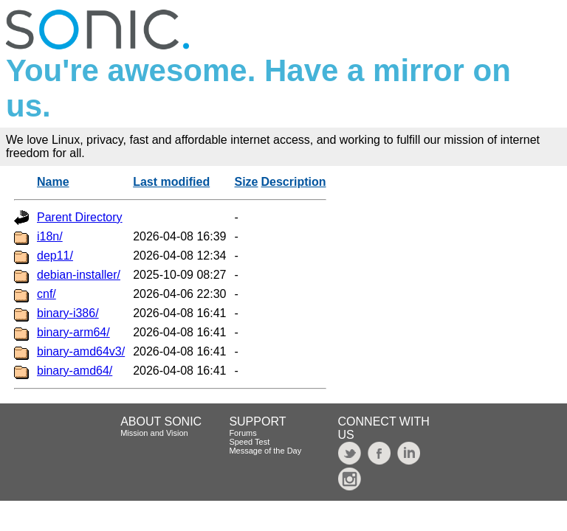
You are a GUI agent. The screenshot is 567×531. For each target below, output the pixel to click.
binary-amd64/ (74, 370)
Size (246, 182)
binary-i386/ (68, 313)
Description (293, 182)
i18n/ (50, 236)
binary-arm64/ (73, 332)
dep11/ (55, 255)
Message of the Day (265, 450)
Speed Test (249, 441)
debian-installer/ (78, 274)
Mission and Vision (154, 432)
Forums (242, 432)
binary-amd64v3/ (81, 351)
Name (53, 182)
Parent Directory (80, 217)
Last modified (171, 182)
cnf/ (46, 294)
